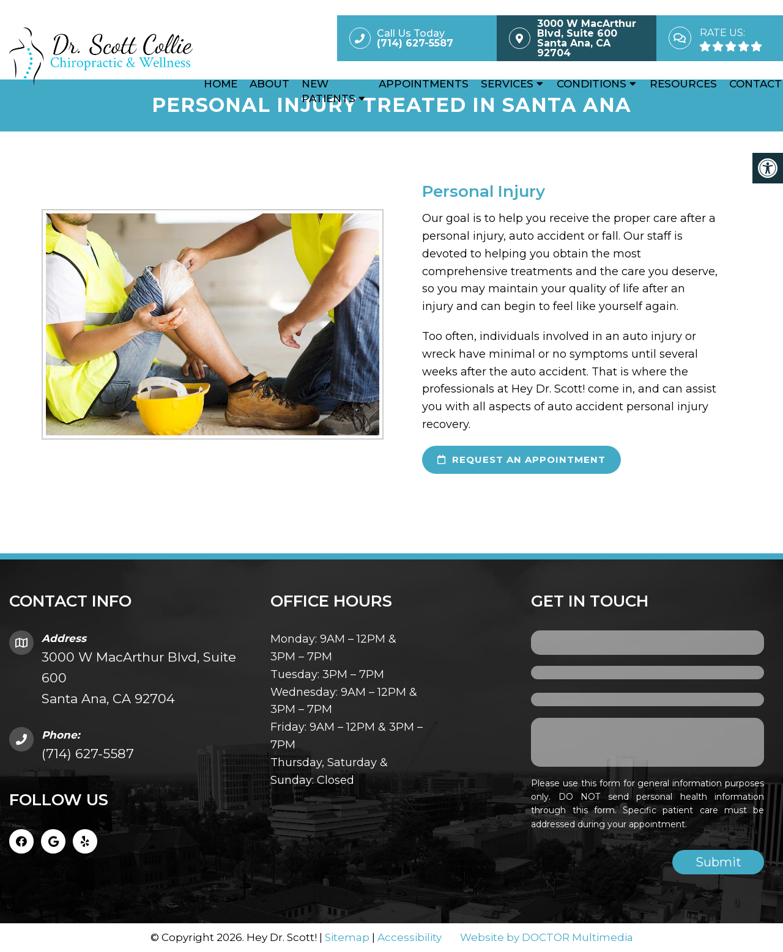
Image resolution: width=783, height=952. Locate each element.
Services (507, 84)
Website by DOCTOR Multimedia (546, 937)
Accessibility (409, 937)
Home (220, 84)
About (269, 84)
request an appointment (521, 459)
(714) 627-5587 (88, 753)
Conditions (591, 84)
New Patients (328, 91)
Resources (683, 84)
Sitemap (347, 937)
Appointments (424, 84)
